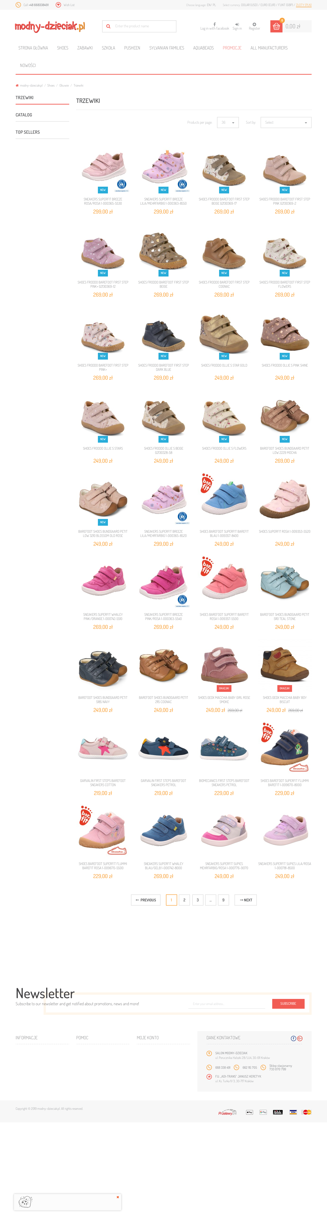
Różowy (27, 501)
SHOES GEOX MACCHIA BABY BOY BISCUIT (285, 699)
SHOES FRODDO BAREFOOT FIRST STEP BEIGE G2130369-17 (224, 201)
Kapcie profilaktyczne (46, 221)
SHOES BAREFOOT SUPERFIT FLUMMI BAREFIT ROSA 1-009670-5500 (103, 865)
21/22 (21, 638)
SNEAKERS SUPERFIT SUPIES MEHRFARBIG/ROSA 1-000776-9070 (224, 865)
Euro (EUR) (268, 5)
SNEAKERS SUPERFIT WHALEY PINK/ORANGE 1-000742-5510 (103, 616)
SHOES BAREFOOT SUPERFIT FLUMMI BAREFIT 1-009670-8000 (285, 782)
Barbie (22, 522)
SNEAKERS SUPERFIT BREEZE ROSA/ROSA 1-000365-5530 (103, 201)
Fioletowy (28, 478)
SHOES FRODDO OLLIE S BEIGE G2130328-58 (163, 450)
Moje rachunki (151, 1160)
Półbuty (37, 196)
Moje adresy (150, 1167)
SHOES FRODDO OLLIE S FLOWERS (224, 448)
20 (21, 693)
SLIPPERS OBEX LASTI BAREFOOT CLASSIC (52, 843)
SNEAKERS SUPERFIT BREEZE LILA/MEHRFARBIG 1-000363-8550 (163, 201)
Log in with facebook (214, 24)
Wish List (69, 5)
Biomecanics (27, 383)
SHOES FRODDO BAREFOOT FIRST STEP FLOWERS (284, 284)
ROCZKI (29, 246)
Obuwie (64, 85)
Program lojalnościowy (37, 1174)
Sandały (37, 209)
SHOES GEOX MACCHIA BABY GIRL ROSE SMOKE (224, 699)
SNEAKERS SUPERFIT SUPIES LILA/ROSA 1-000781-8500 (284, 865)
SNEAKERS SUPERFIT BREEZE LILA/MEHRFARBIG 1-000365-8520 (163, 533)
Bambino (24, 577)
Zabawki (85, 48)
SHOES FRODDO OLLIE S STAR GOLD (224, 365)
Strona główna (33, 48)
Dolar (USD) (249, 5)
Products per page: (199, 122)
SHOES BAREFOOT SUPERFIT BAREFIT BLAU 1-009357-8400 (224, 533)
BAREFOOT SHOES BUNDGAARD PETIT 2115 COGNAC (163, 699)
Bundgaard (25, 396)
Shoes (62, 48)
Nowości (28, 65)
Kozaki (36, 184)
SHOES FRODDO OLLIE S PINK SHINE (285, 365)
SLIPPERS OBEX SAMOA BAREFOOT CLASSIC (53, 874)
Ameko (23, 370)
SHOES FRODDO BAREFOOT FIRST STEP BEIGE (163, 284)
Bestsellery (28, 1167)
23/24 (22, 651)
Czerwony (29, 470)
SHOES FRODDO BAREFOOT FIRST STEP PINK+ (103, 367)
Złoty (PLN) (304, 5)
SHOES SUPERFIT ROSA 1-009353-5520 (284, 531)
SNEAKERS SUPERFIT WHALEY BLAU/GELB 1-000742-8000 (163, 865)
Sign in (237, 26)
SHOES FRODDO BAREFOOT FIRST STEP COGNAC (224, 284)
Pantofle (29, 258)
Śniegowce (39, 233)
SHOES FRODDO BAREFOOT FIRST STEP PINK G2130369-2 (284, 201)
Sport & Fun (25, 283)
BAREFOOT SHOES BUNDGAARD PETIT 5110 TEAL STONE (284, 616)
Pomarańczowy (32, 493)
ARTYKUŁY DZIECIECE (30, 320)
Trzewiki (37, 159)
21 (21, 706)
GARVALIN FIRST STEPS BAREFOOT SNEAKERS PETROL (163, 782)
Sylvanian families (166, 48)
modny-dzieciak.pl (29, 85)
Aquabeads (203, 48)
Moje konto (148, 1137)
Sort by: (251, 122)
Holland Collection (30, 590)
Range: (20, 420)
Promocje (232, 48)
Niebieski (29, 485)
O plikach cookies (32, 1181)
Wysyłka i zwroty (92, 1167)
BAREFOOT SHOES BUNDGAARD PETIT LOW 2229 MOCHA (284, 450)
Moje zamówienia (153, 1153)
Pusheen (132, 48)
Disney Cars (26, 535)
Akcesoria (23, 308)
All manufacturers (269, 48)
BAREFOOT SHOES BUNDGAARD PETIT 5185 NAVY (102, 699)
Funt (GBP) (286, 5)
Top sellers (28, 730)
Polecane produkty (31, 333)
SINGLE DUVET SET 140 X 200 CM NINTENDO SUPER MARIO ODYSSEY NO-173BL (55, 1001)
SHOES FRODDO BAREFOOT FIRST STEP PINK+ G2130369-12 (103, 284)
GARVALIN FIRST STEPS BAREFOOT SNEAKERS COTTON (103, 782)
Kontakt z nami (90, 1153)
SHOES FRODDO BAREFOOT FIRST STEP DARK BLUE (163, 367)
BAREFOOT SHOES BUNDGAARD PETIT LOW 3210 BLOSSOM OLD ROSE (102, 533)
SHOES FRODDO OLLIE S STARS (103, 448)
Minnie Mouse (27, 548)
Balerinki (38, 172)
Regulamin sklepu (92, 1181)
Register (254, 26)
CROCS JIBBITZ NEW (32, 602)
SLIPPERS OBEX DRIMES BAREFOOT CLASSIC (53, 904)
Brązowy (28, 462)
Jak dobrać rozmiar (94, 1174)
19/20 (22, 625)
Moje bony (148, 1181)
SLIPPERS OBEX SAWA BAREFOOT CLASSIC (52, 1034)
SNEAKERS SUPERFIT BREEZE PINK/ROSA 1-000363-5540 (163, 616)
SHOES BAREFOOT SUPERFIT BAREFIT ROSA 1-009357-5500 (224, 616)
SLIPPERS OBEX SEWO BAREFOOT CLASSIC (52, 935)
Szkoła (108, 48)
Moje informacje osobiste (159, 1174)
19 (20, 680)
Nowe (23, 1160)
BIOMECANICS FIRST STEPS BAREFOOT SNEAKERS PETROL (224, 782)
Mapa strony (89, 1160)
